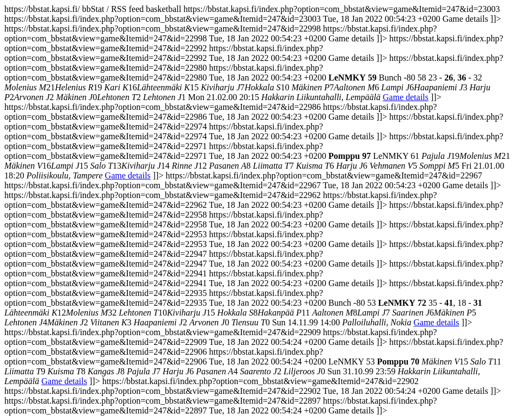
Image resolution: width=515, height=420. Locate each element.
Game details (405, 97)
